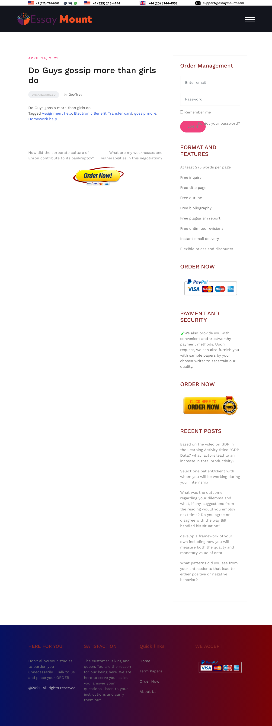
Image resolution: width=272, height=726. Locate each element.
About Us (148, 691)
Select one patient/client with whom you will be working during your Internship (210, 476)
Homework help (42, 119)
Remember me (195, 112)
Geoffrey (75, 94)
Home (145, 661)
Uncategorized (44, 94)
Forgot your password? (219, 123)
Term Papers (151, 671)
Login (193, 126)
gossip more (145, 113)
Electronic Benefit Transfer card (103, 113)
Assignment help (57, 113)
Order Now (149, 681)
